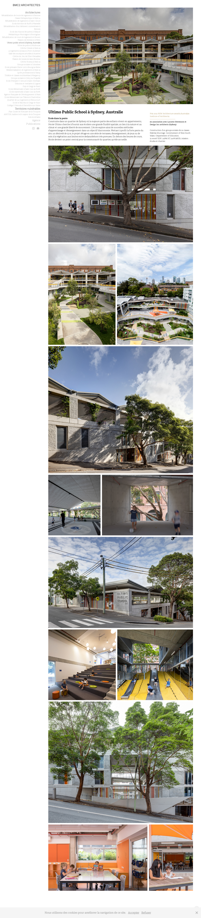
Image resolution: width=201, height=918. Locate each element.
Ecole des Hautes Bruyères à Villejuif (25, 32)
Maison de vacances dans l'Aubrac (26, 59)
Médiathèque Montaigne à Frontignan (24, 34)
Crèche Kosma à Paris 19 (30, 62)
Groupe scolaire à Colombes (28, 64)
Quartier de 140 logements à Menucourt (23, 100)
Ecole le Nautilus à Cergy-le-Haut (26, 103)
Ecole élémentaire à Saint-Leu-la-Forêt (24, 89)
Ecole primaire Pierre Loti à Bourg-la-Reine (22, 67)
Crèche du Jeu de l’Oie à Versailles (26, 56)
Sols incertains (34, 117)
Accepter (133, 912)
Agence (36, 120)
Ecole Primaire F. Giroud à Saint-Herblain (23, 81)
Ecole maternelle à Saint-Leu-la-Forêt (24, 92)
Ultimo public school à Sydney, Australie (23, 43)
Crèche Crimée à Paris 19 (30, 48)
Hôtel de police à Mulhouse (29, 45)
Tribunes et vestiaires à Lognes (27, 84)
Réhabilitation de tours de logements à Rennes (21, 15)
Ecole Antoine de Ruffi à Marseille (26, 24)
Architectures (32, 12)
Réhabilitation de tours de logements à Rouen (21, 37)
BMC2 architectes (26, 5)
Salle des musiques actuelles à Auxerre (24, 54)
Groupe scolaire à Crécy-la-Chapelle (25, 78)
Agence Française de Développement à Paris (22, 94)
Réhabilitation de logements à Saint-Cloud (22, 21)
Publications (33, 123)
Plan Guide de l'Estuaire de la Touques (24, 112)
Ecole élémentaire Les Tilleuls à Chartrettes (22, 97)
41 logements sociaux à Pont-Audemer (24, 51)
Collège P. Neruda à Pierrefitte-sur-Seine (23, 105)
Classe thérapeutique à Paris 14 (27, 18)
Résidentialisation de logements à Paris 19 (23, 70)
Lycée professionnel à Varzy (28, 73)
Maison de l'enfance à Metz (29, 40)
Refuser (146, 912)
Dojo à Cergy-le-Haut (31, 86)
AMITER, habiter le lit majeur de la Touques (22, 114)
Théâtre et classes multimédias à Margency (22, 75)
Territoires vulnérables (27, 108)
